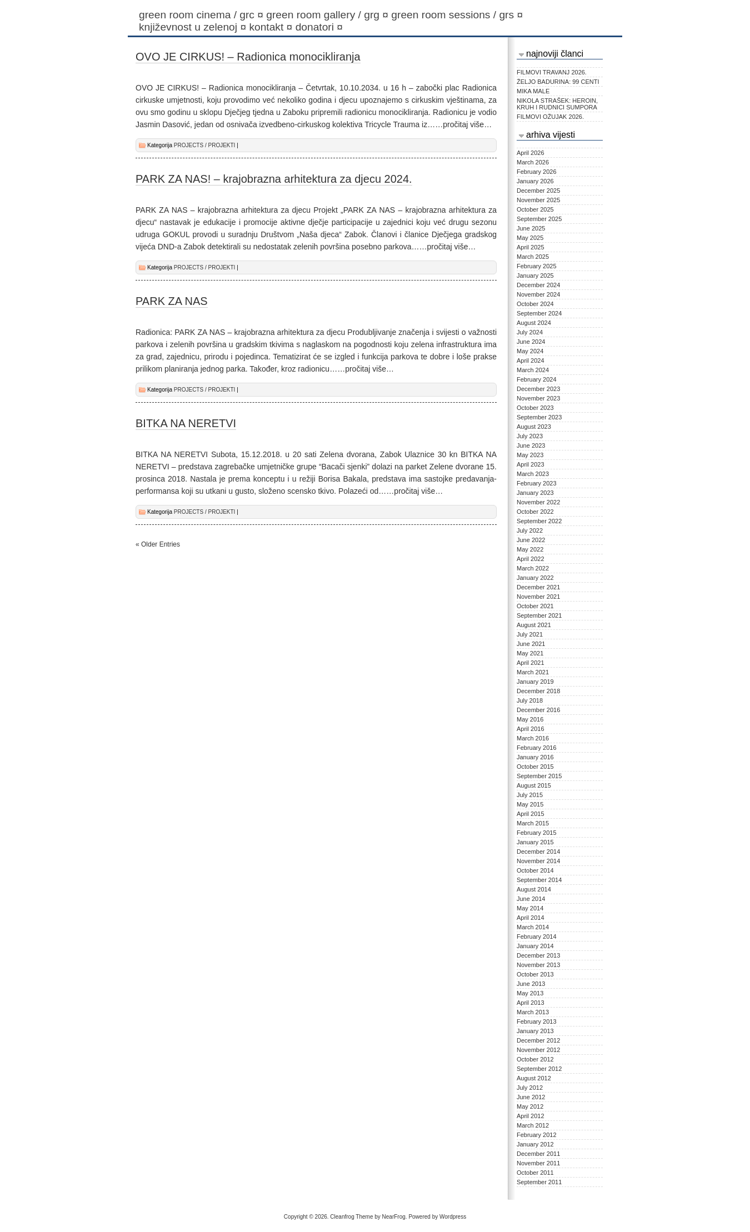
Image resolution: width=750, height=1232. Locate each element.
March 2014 (533, 927)
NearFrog (394, 1217)
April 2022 (530, 558)
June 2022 (531, 540)
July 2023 (530, 436)
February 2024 (537, 379)
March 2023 (533, 473)
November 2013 (538, 964)
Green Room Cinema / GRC (202, 15)
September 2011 (539, 1182)
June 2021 (531, 643)
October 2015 (535, 766)
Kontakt (272, 27)
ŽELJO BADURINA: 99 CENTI (558, 81)
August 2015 (534, 785)
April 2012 (530, 1116)
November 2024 (538, 294)
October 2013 (535, 974)
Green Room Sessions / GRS (458, 15)
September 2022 (539, 521)
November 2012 (538, 1049)
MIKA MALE (533, 91)
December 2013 (538, 955)
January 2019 (535, 681)
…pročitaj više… (463, 124)
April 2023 (530, 464)
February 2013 (537, 1021)
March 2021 (533, 672)
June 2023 (531, 445)
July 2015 (530, 795)
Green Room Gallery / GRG (328, 15)
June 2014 (531, 898)
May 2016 (530, 719)
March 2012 (533, 1125)
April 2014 (530, 917)
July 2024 (530, 332)
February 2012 (537, 1134)
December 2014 (538, 851)
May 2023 (530, 455)
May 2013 (530, 993)
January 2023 (535, 492)
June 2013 (531, 983)
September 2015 (539, 776)
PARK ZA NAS (172, 301)
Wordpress (452, 1217)
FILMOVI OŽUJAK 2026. (550, 116)
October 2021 (535, 606)
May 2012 (530, 1106)
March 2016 (533, 738)
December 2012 (538, 1040)
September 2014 (539, 880)
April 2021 (530, 662)
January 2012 (535, 1144)
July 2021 (530, 634)
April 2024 (530, 360)
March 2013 (533, 1012)
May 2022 (530, 549)
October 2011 (535, 1172)
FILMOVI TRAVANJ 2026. (552, 72)
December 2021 (538, 587)
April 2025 (530, 247)
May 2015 (530, 804)
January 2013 (535, 1031)
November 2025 (538, 200)
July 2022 (530, 530)
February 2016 (537, 747)
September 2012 (539, 1068)
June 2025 (531, 228)
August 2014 (534, 889)
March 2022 (533, 568)
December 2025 (538, 190)
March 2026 (533, 162)
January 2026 (535, 181)
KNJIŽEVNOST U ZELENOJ (194, 27)
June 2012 (531, 1097)
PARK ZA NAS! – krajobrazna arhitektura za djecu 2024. (274, 179)
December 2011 (538, 1153)
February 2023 (537, 483)
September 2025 (539, 219)
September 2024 (539, 313)
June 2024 (531, 341)
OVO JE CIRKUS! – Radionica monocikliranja (248, 57)
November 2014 (538, 861)
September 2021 (539, 615)
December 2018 (538, 691)
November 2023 (538, 398)
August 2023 (534, 426)
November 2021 (538, 596)
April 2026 (530, 152)
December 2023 (538, 388)
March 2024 (533, 370)
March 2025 (533, 256)
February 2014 (537, 936)
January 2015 (535, 842)
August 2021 (534, 625)
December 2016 (538, 710)
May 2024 (530, 351)
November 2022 (538, 502)
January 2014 (535, 946)
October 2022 (535, 511)
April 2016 (530, 728)
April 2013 (530, 1002)
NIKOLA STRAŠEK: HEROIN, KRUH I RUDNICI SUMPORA (557, 104)
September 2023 (539, 417)
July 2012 (530, 1087)
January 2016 (535, 757)
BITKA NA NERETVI (186, 423)
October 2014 (535, 870)
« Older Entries (158, 544)
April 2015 (530, 813)
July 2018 (530, 700)
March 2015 (533, 823)
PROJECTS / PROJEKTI (205, 145)
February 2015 (537, 832)
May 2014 (530, 908)
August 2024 (534, 322)
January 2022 (535, 577)
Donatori (321, 27)
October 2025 (535, 209)
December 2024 (538, 285)
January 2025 (535, 275)
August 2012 (534, 1078)
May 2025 (530, 237)
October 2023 (535, 407)
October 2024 (535, 304)
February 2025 (537, 266)
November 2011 (538, 1163)
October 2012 (535, 1059)
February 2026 (537, 171)
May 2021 (530, 653)
